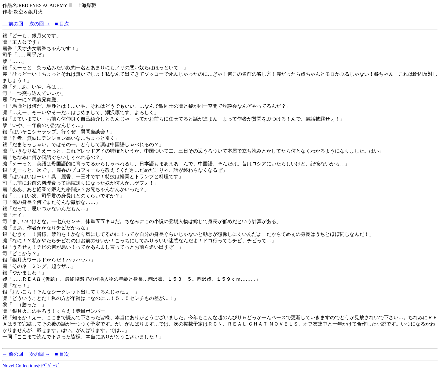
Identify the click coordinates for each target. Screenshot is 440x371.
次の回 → (39, 23)
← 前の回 (12, 23)
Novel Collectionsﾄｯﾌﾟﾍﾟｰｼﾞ (31, 365)
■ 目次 (62, 23)
